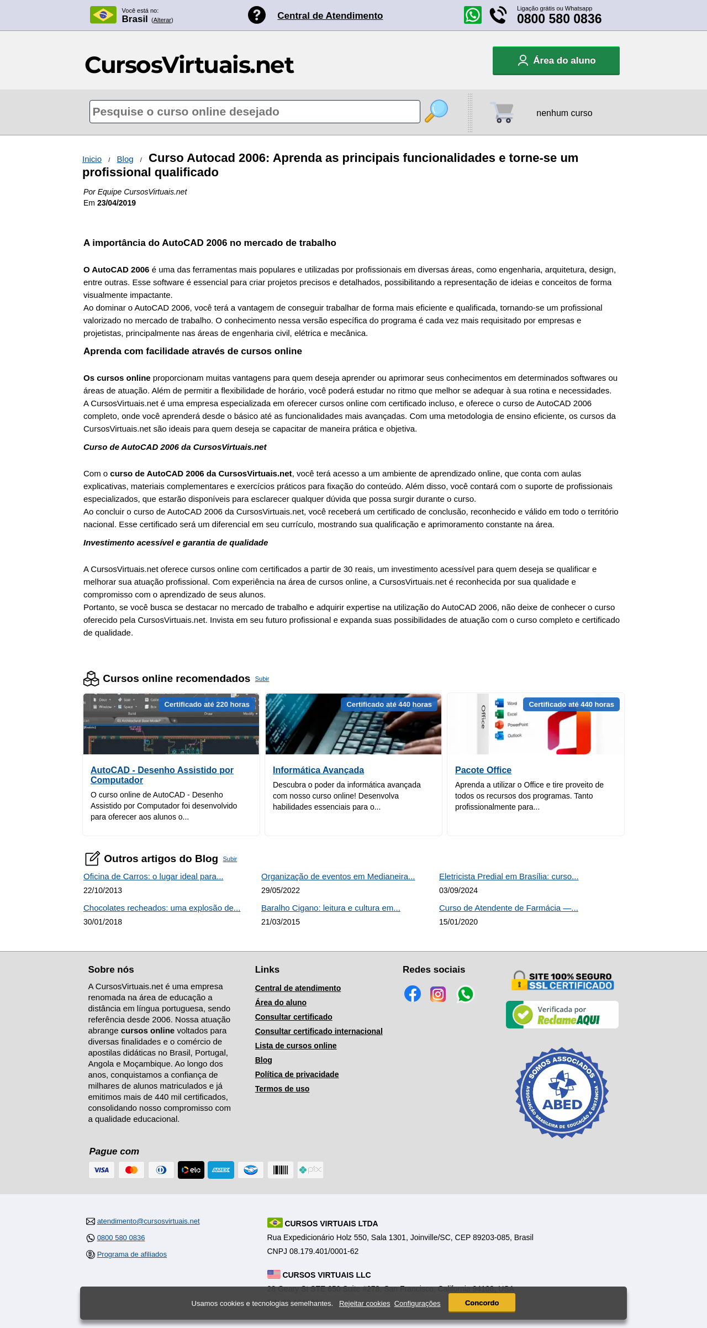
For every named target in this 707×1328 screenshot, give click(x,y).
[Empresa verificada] (562, 1026)
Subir (262, 678)
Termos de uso (282, 1088)
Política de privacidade (297, 1074)
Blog (125, 159)
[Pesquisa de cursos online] (254, 111)
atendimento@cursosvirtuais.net (148, 1221)
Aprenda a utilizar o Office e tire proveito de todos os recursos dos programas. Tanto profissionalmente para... (529, 795)
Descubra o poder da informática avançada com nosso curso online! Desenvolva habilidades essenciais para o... (347, 795)
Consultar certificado (294, 1016)
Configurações (417, 1304)
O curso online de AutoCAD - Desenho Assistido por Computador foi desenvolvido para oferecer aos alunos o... (164, 805)
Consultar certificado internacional (319, 1031)
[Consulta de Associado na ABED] (562, 1143)
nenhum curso (564, 113)
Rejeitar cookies (365, 1304)
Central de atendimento (298, 988)
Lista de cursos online (296, 1045)
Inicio (92, 159)
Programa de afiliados (132, 1254)
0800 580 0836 (559, 19)
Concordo (482, 1304)
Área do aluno (281, 1002)
